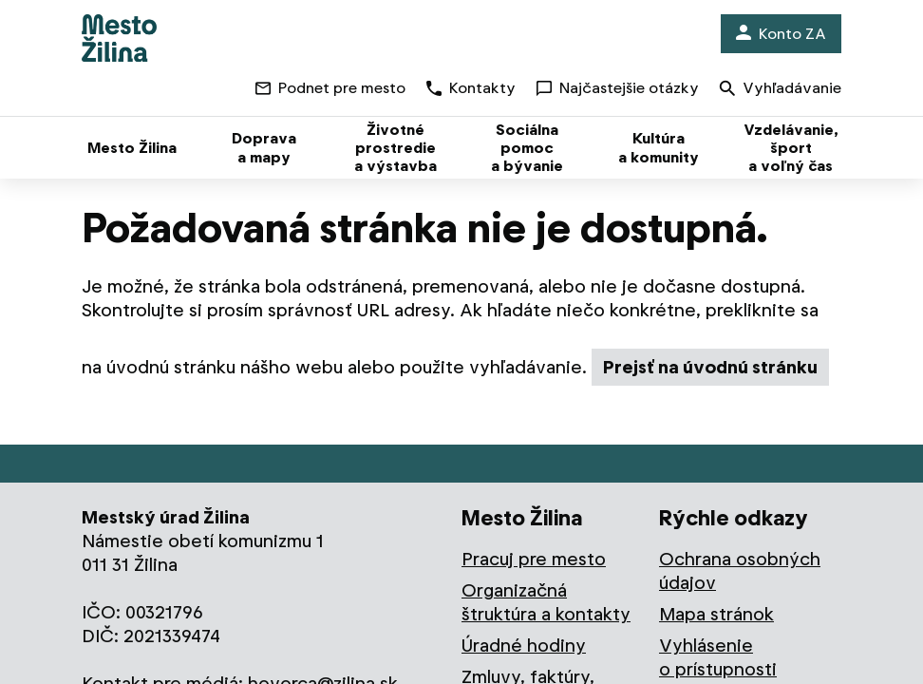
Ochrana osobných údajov (739, 571)
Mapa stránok (716, 614)
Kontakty (471, 88)
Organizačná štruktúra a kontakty (546, 602)
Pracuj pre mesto (534, 559)
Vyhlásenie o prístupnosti (718, 657)
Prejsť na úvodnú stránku (710, 367)
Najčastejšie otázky (618, 88)
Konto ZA (781, 34)
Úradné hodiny (524, 645)
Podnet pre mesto (330, 88)
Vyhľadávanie (780, 90)
